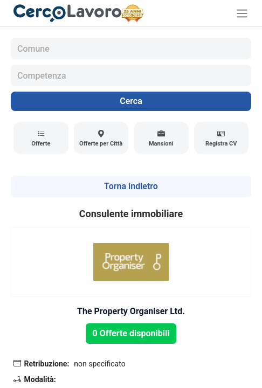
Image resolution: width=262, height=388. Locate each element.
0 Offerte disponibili (131, 333)
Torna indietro (131, 186)
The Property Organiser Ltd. (131, 311)
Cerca (131, 101)
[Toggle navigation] (242, 13)
